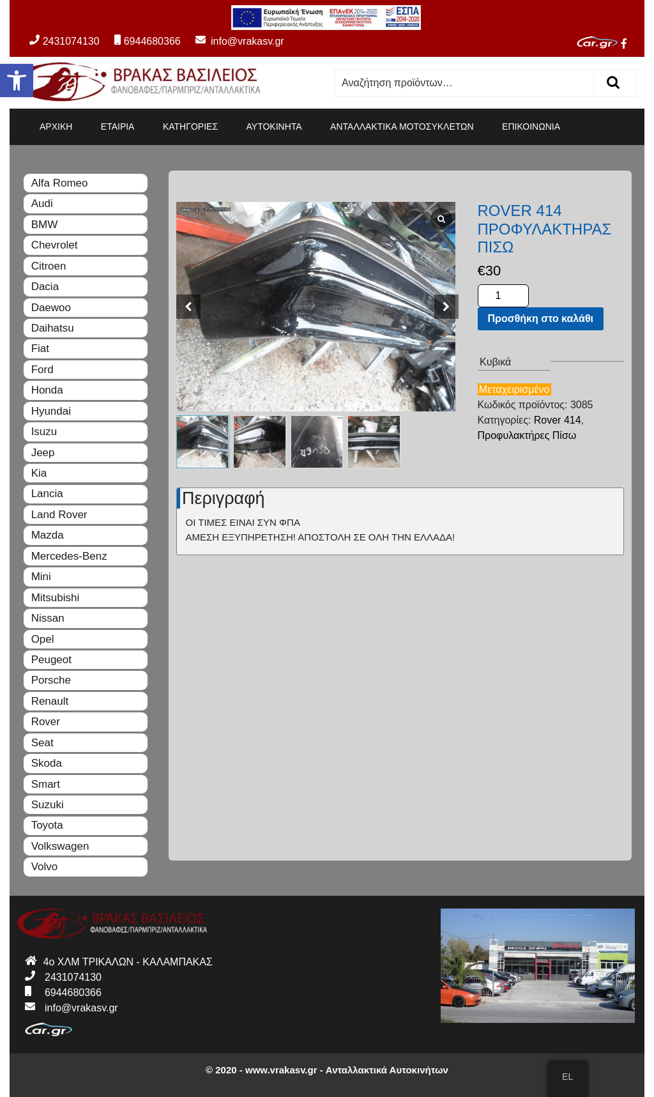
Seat (42, 743)
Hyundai (51, 411)
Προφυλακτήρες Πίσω (527, 435)
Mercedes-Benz (69, 556)
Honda (47, 390)
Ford (42, 370)
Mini (41, 577)
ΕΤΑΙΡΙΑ (118, 126)
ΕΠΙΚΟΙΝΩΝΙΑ (531, 126)
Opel (42, 639)
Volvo (44, 867)
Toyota (47, 825)
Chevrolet (54, 245)
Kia (39, 473)
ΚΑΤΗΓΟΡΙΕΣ (190, 126)
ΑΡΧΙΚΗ (56, 126)
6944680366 (147, 41)
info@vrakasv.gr (233, 41)
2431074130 (64, 41)
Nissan (48, 618)
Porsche (51, 680)
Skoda (46, 763)
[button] (16, 80)
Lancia (47, 493)
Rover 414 (557, 420)
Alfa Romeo (59, 183)
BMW (44, 225)
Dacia (45, 286)
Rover (45, 722)
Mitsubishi (55, 598)
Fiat (40, 348)
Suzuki (47, 805)
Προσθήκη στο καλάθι (540, 318)
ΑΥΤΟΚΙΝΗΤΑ (274, 126)
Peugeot (51, 660)
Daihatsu (52, 328)
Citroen (48, 266)
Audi (42, 203)
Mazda (47, 535)
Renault (50, 701)
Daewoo (51, 308)
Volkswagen (60, 846)
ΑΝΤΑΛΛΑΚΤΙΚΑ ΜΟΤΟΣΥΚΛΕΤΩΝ (402, 126)
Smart (45, 784)
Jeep (43, 453)
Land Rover (59, 515)
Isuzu (44, 432)
